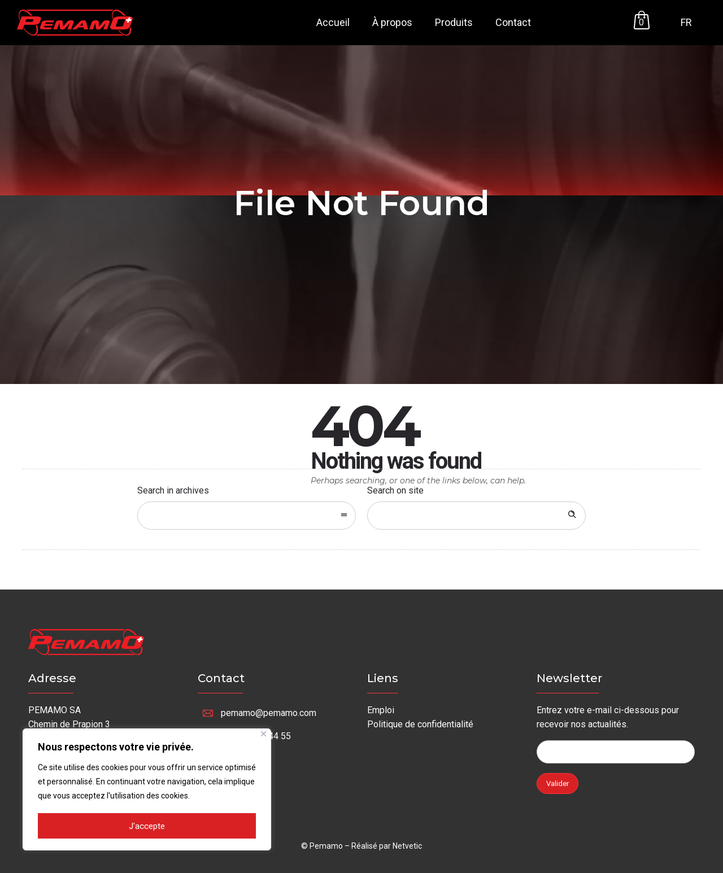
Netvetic (407, 845)
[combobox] (246, 515)
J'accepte (147, 826)
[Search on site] (476, 515)
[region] (147, 790)
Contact (513, 22)
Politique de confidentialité (420, 724)
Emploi (380, 710)
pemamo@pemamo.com (268, 713)
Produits (454, 22)
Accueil (333, 22)
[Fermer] (263, 734)
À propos (392, 22)
